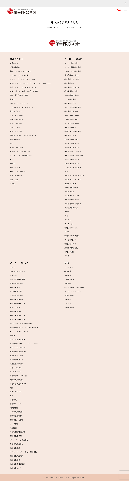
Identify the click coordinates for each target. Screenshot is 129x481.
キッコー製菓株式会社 (72, 107)
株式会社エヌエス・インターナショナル (25, 327)
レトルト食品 (15, 127)
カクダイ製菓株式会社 (72, 67)
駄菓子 (12, 99)
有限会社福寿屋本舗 (71, 159)
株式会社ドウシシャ (17, 315)
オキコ (66, 171)
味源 (11, 395)
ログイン (67, 303)
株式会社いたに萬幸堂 (72, 151)
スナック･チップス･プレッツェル (22, 79)
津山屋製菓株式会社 (71, 75)
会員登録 (67, 299)
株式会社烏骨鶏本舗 (17, 464)
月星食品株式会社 (16, 444)
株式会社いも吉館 (16, 420)
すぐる (66, 231)
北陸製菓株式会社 (16, 295)
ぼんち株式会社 (70, 239)
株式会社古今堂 (16, 436)
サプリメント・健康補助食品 (21, 155)
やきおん (67, 219)
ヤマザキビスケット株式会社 (21, 323)
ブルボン (67, 256)
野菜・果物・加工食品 (18, 171)
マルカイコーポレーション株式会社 (23, 452)
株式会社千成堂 (70, 127)
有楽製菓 (13, 399)
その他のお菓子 (16, 123)
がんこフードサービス (18, 347)
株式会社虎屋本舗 (16, 359)
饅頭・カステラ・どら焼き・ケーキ (23, 87)
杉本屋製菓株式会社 (71, 143)
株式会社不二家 (70, 244)
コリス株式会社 (70, 99)
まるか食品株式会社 (17, 319)
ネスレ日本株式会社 (17, 339)
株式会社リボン (70, 135)
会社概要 (67, 283)
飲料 (11, 143)
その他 (12, 183)
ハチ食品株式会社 (71, 187)
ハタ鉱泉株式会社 (71, 207)
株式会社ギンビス (71, 227)
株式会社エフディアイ (72, 179)
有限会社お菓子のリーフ (19, 351)
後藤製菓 (13, 428)
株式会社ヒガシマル (71, 195)
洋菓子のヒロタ (16, 367)
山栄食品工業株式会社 (72, 167)
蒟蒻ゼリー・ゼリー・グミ (20, 103)
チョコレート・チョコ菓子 (20, 75)
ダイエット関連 (16, 175)
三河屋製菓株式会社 (17, 303)
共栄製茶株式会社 (16, 355)
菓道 (66, 215)
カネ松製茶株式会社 (17, 432)
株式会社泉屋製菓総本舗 (73, 155)
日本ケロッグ (15, 307)
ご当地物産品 (15, 67)
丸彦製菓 (13, 275)
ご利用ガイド (69, 279)
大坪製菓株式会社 (16, 379)
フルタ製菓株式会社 (71, 95)
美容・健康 (14, 179)
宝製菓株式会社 (70, 183)
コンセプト (68, 267)
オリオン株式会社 (71, 63)
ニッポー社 (68, 223)
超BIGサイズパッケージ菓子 (20, 71)
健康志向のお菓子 (16, 119)
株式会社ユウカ (70, 103)
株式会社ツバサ (16, 468)
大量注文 (67, 275)
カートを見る (69, 307)
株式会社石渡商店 (16, 456)
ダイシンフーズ (16, 391)
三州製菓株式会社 (16, 411)
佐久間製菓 (14, 408)
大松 (11, 388)
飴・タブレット (16, 111)
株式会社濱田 (15, 448)
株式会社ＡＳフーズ (71, 87)
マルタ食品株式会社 (71, 115)
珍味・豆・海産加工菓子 (19, 95)
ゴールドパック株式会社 (19, 440)
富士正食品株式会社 (71, 147)
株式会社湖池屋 (16, 291)
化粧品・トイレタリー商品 (20, 151)
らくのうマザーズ (16, 371)
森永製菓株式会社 (71, 248)
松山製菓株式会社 (71, 91)
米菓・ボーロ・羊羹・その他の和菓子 (24, 91)
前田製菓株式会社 (16, 283)
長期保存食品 (15, 139)
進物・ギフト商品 (16, 115)
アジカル (67, 211)
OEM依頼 (67, 271)
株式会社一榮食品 (71, 111)
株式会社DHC (15, 460)
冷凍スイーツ (15, 167)
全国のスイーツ (16, 63)
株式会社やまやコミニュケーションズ (24, 343)
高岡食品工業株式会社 (72, 131)
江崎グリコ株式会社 (71, 235)
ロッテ (12, 267)
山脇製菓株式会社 (71, 119)
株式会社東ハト (16, 287)
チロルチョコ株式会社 (72, 71)
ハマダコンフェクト (17, 271)
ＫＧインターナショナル (19, 331)
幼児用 (12, 163)
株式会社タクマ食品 (71, 79)
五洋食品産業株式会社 (72, 203)
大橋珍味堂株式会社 (71, 163)
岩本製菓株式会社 (71, 139)
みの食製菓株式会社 (17, 279)
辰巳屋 (12, 335)
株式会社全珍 (69, 83)
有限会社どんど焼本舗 (18, 375)
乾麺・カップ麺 (16, 131)
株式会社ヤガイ (16, 311)
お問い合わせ (69, 295)
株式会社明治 (69, 251)
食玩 (11, 159)
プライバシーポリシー (72, 291)
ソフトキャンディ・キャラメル (21, 107)
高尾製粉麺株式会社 (71, 199)
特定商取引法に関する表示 (74, 287)
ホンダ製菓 (14, 424)
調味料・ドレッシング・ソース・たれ (24, 135)
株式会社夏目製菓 (16, 299)
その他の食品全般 (16, 147)
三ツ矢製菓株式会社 (71, 123)
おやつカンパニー (16, 404)
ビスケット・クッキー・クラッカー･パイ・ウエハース (30, 83)
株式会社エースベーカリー (74, 175)
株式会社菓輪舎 (16, 416)
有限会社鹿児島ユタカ (18, 383)
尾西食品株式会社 (16, 363)
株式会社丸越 (69, 191)
